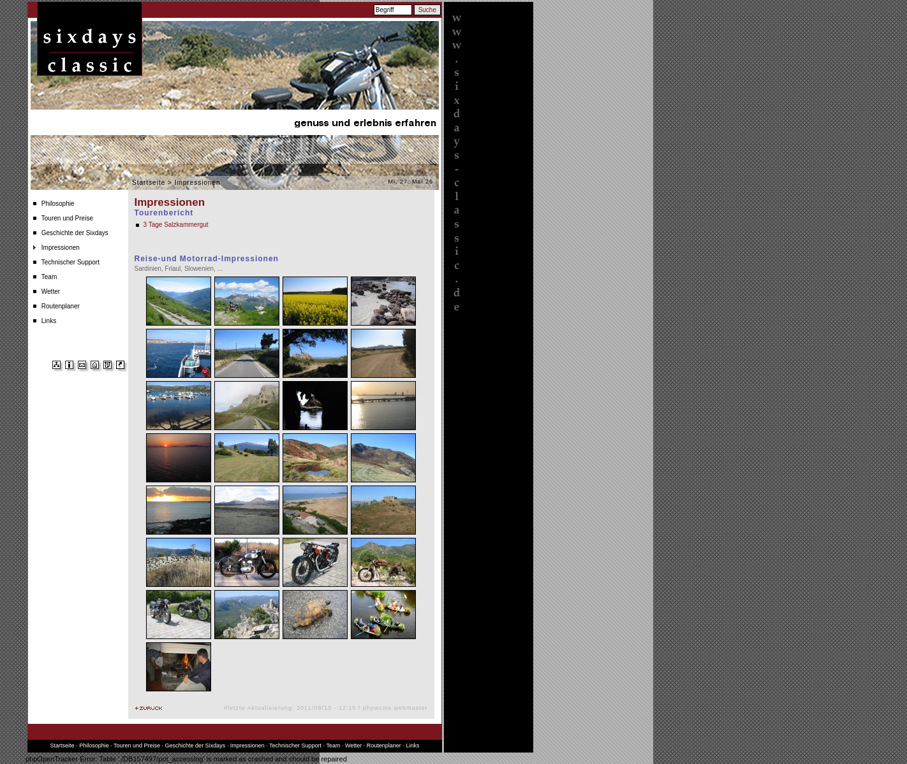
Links (48, 320)
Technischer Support (70, 262)
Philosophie (58, 203)
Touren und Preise (67, 218)
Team (49, 276)
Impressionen (60, 247)
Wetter (50, 291)
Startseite (148, 182)
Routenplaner (60, 306)
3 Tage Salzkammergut (176, 224)
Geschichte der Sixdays (74, 232)
